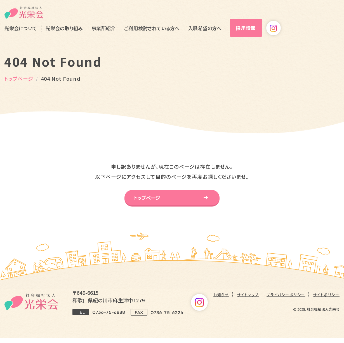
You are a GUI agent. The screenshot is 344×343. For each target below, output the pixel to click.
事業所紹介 (158, 19)
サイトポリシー (326, 299)
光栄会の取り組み (118, 19)
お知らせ (221, 299)
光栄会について (75, 19)
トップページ (18, 78)
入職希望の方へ (259, 19)
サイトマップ (248, 299)
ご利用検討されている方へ (206, 19)
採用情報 (300, 18)
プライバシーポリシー (286, 299)
